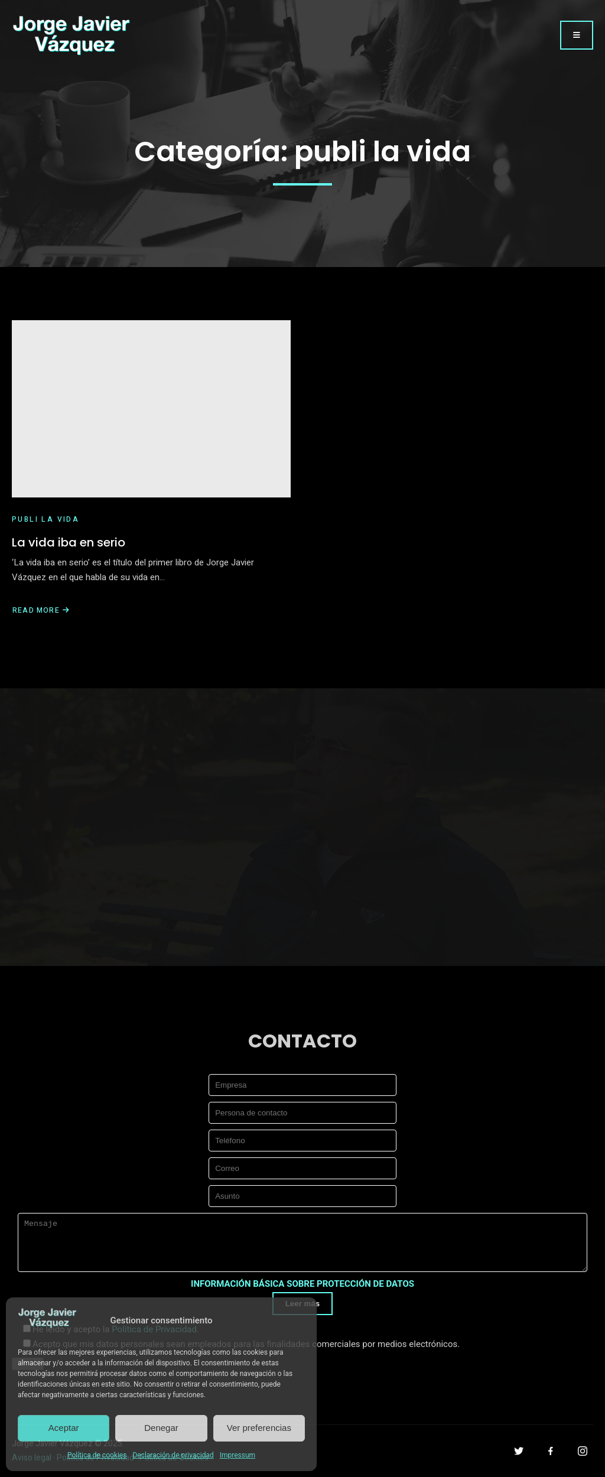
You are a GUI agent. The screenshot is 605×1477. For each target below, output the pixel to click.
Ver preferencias (259, 1428)
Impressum (237, 1455)
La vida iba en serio (68, 542)
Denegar (161, 1428)
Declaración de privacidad (172, 1455)
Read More (41, 610)
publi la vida (45, 519)
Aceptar (63, 1428)
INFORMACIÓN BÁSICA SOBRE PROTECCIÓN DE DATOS (302, 1283)
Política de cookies (97, 1455)
